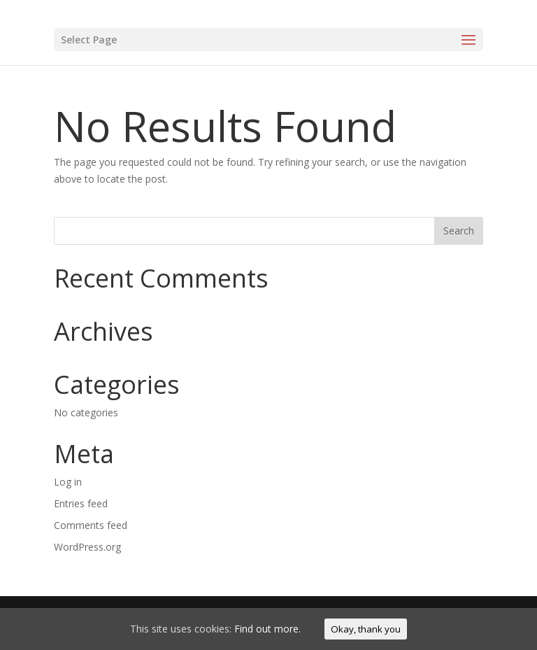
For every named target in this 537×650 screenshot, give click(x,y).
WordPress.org (87, 546)
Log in (68, 481)
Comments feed (90, 525)
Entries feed (81, 503)
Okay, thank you (366, 629)
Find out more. (267, 628)
